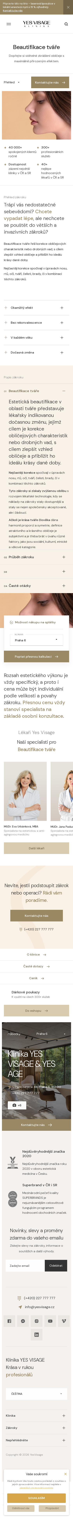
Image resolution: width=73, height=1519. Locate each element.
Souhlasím (36, 1498)
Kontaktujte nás (13, 10)
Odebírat (55, 1266)
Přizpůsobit (52, 1508)
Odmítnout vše (20, 1508)
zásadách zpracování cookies (36, 1487)
